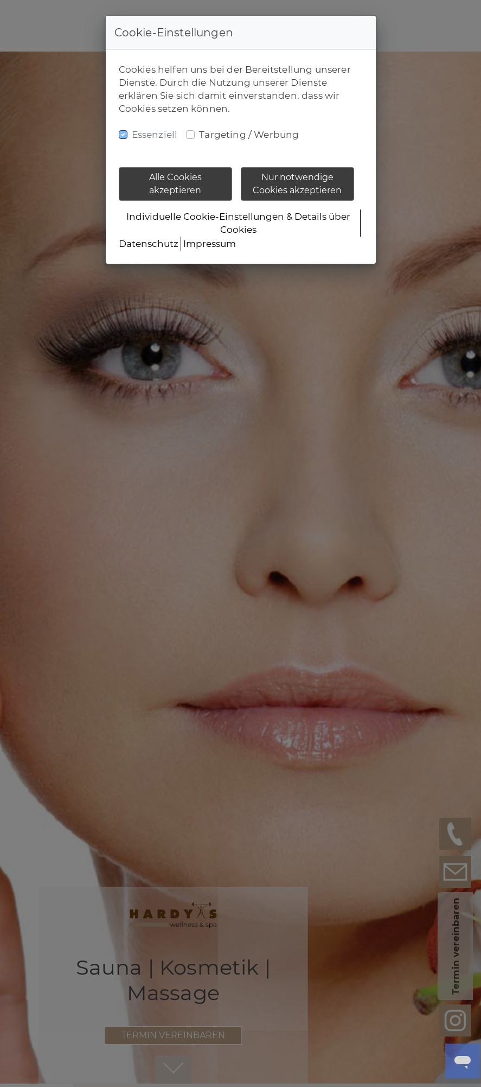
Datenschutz (148, 243)
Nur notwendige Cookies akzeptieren (297, 183)
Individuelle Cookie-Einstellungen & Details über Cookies (238, 223)
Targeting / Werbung (249, 134)
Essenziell (155, 134)
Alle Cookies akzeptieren (175, 183)
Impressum (209, 243)
